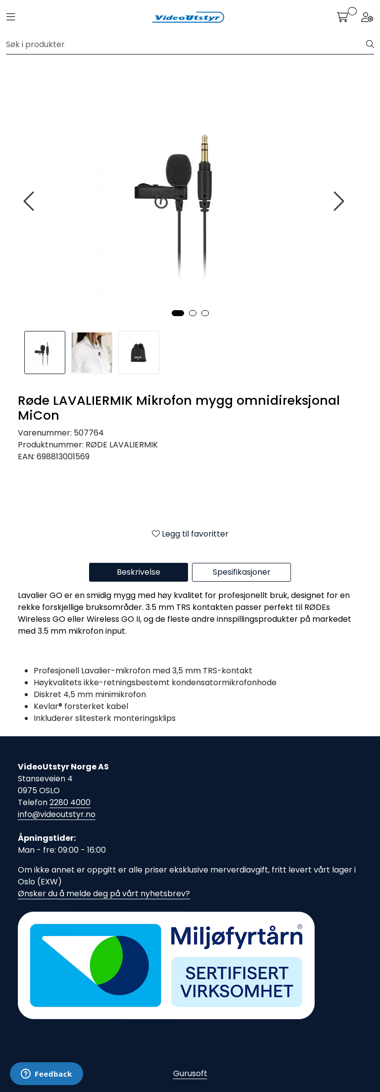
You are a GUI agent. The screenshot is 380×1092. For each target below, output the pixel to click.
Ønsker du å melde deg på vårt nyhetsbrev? (104, 893)
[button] (178, 313)
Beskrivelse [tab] (138, 572)
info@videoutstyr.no (56, 814)
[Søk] (186, 45)
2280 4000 (70, 802)
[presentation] (30, 201)
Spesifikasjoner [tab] (242, 572)
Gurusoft (190, 1073)
